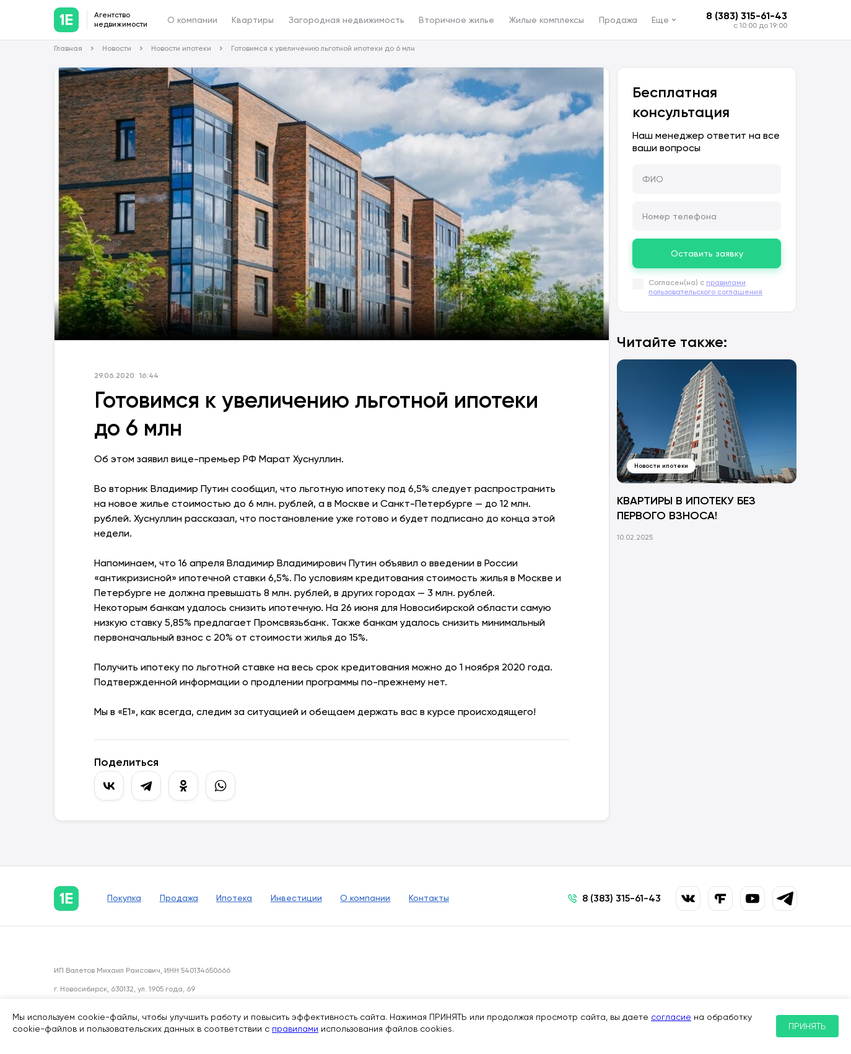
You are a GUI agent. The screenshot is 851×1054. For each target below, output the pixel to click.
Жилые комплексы (546, 20)
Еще (660, 20)
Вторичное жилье (456, 20)
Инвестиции (300, 898)
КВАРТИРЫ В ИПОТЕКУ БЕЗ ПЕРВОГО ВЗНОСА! (686, 508)
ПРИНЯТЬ (807, 1026)
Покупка (124, 898)
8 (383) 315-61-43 (746, 16)
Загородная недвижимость (346, 20)
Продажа (618, 20)
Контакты (436, 898)
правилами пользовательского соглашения (705, 287)
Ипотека (237, 898)
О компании (192, 20)
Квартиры (253, 20)
